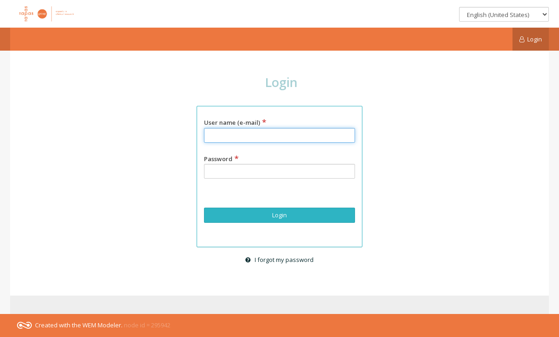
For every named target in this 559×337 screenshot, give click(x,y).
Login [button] (279, 215)
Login (530, 39)
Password (221, 159)
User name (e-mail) (235, 122)
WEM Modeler (101, 325)
